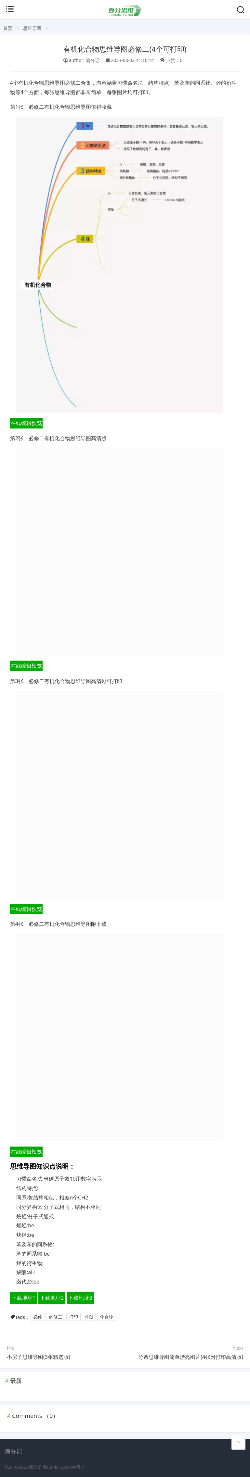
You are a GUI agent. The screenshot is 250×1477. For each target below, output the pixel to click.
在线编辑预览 (26, 423)
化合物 (106, 1317)
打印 (73, 1317)
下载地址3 (80, 1297)
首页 (7, 28)
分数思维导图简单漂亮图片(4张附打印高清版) (190, 1356)
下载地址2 (52, 1297)
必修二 (55, 1317)
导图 (88, 1317)
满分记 (35, 1467)
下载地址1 (23, 1297)
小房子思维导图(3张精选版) (38, 1356)
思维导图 (32, 28)
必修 (37, 1317)
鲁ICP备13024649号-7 (64, 1467)
